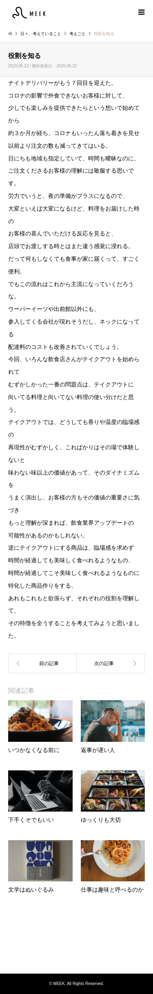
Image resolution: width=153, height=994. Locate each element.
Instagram (77, 957)
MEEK (77, 942)
